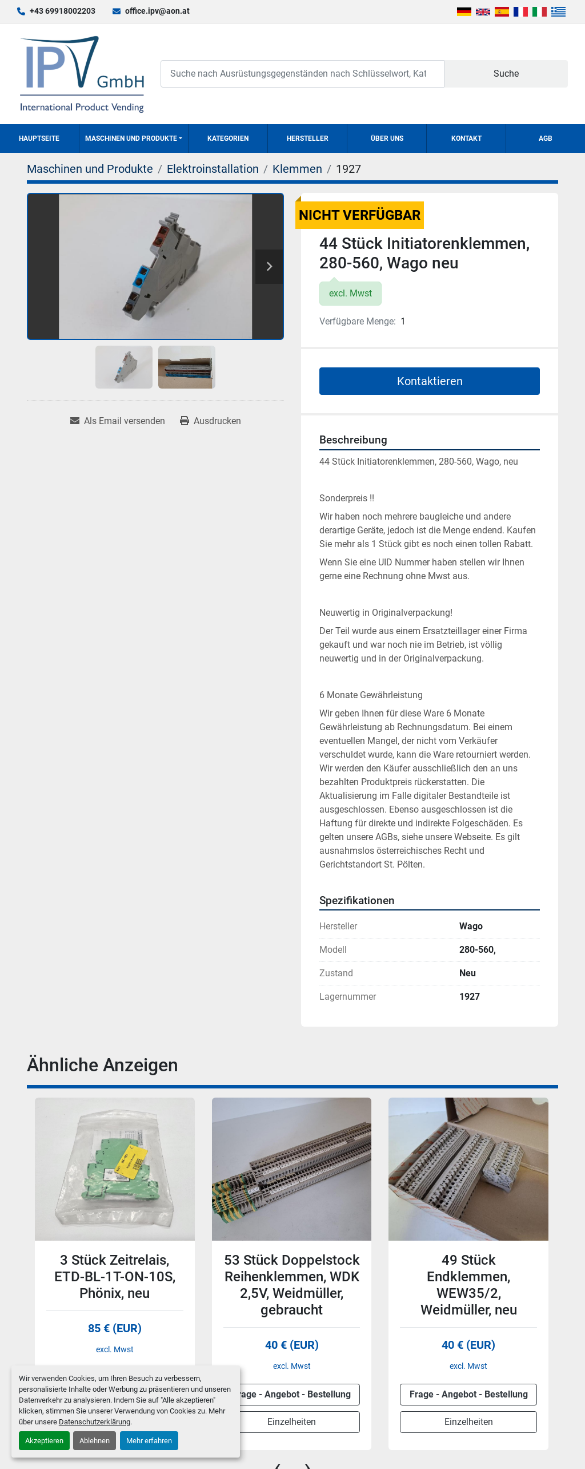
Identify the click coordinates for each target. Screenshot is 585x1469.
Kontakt (466, 138)
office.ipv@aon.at (157, 10)
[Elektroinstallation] (213, 169)
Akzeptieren (44, 1440)
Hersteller (307, 138)
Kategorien (228, 138)
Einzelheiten (291, 1421)
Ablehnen (94, 1440)
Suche (506, 73)
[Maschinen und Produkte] (90, 169)
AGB (545, 138)
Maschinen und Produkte (131, 138)
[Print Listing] (211, 421)
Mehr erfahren (149, 1440)
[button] (133, 138)
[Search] (302, 73)
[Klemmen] (297, 169)
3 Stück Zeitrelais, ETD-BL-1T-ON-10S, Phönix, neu (114, 1276)
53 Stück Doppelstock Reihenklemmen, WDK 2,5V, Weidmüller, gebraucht (292, 1284)
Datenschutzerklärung (94, 1421)
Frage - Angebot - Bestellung (292, 1394)
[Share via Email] (118, 421)
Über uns (387, 138)
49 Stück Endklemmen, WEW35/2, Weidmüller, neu (468, 1284)
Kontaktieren (430, 381)
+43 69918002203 (62, 10)
